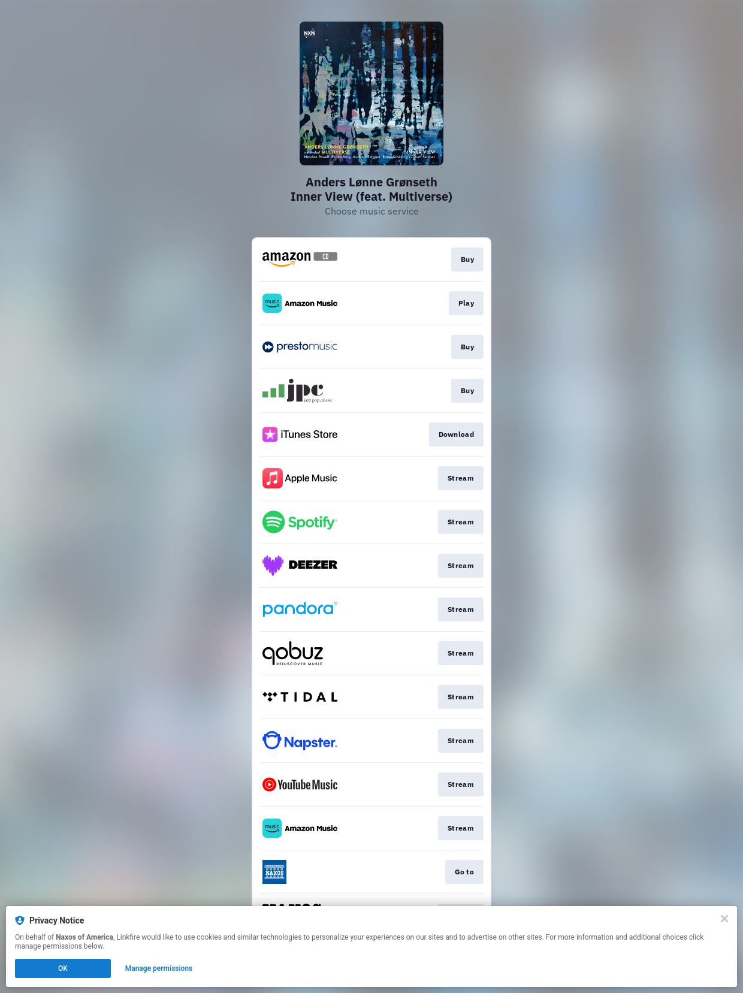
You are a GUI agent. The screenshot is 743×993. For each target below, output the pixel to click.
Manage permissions (159, 968)
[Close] (724, 918)
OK (63, 968)
